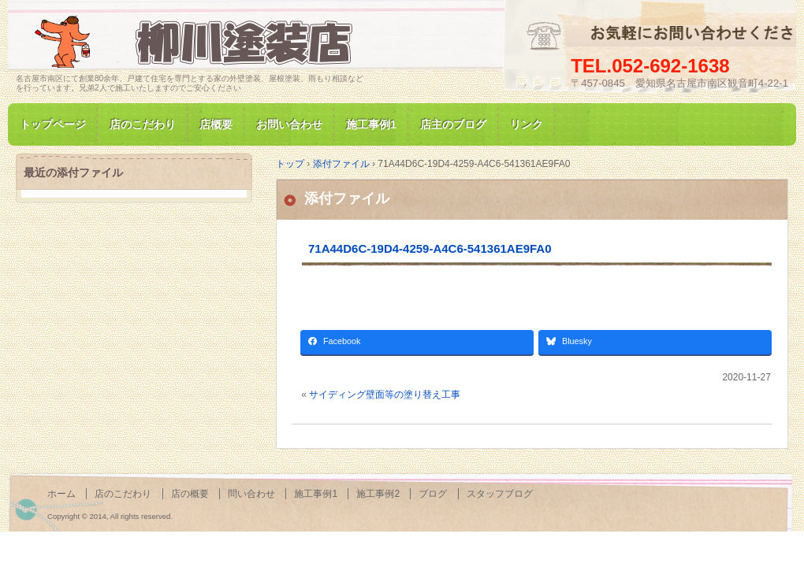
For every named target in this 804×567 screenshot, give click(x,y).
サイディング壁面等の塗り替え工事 (384, 394)
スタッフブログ (500, 493)
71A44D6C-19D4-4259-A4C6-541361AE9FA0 (430, 248)
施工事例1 (371, 124)
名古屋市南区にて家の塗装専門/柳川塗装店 (197, 42)
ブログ (433, 493)
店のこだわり (143, 124)
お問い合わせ (289, 124)
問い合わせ (251, 493)
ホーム (61, 493)
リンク (526, 124)
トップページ (53, 124)
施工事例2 (378, 493)
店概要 (216, 124)
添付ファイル (346, 198)
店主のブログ (453, 124)
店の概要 (190, 493)
